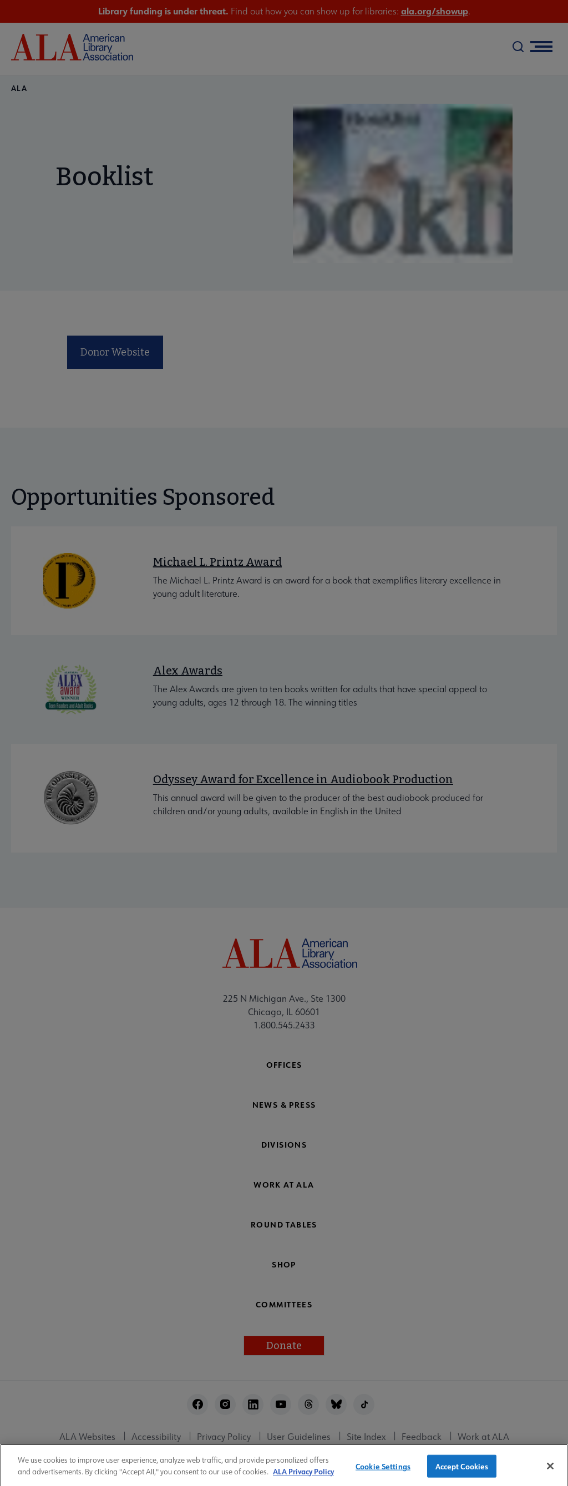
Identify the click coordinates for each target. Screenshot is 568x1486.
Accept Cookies (462, 1469)
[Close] (550, 1470)
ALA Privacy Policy (303, 1475)
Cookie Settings (383, 1469)
